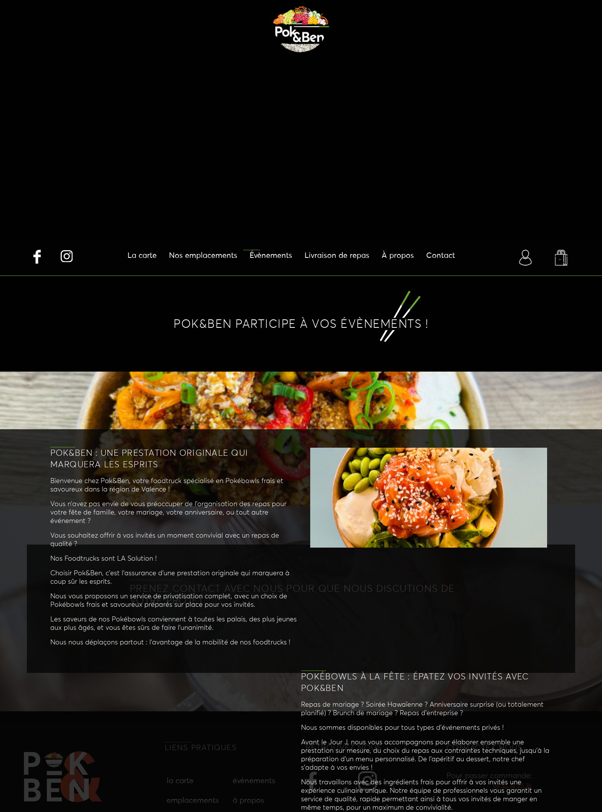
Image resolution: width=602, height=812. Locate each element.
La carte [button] (142, 255)
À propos (398, 255)
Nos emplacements (203, 255)
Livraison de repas (336, 255)
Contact (440, 255)
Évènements (271, 255)
